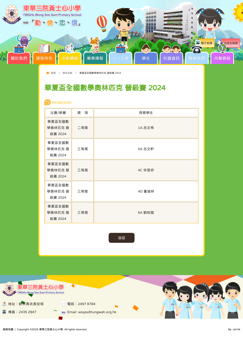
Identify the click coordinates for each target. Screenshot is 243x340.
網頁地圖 (8, 329)
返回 (121, 238)
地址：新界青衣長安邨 (26, 304)
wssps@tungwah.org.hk (97, 312)
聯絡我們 (197, 56)
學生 (146, 56)
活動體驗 (70, 56)
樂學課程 (95, 56)
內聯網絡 (222, 56)
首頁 (53, 73)
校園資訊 (171, 56)
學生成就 (67, 73)
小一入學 (121, 56)
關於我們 (19, 56)
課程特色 (44, 56)
